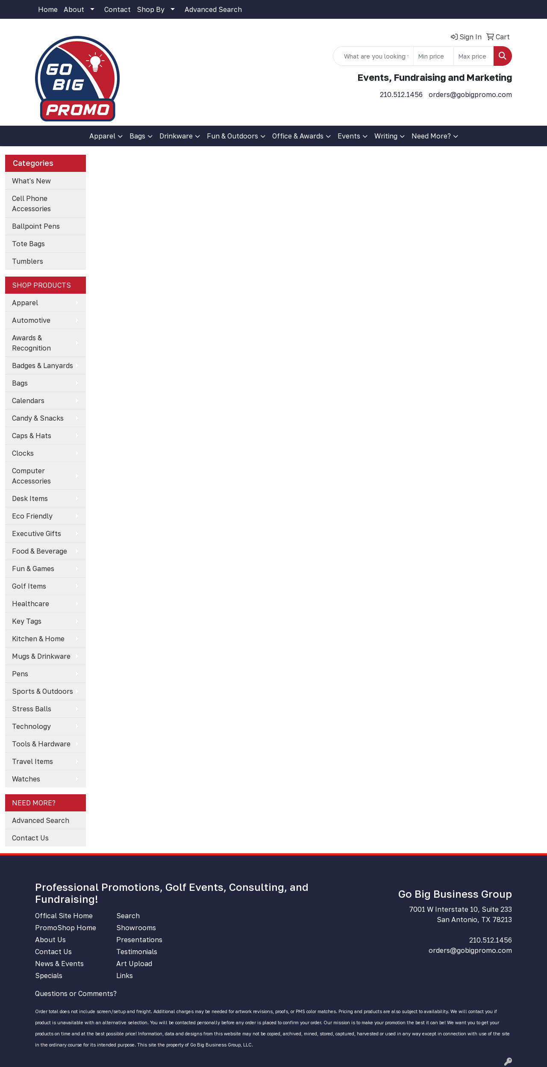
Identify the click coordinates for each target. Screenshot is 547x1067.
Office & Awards (297, 136)
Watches (26, 779)
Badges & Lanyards (42, 365)
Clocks (23, 453)
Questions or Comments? (76, 993)
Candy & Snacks (38, 418)
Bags (137, 136)
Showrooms (136, 927)
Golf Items (29, 586)
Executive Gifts (36, 533)
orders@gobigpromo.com (470, 94)
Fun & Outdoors (232, 136)
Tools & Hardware (41, 744)
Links (124, 975)
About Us (50, 939)
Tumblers (27, 261)
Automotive (31, 320)
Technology (31, 726)
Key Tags (26, 621)
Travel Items (32, 761)
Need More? (431, 136)
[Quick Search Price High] (473, 56)
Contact (117, 9)
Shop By (151, 9)
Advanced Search (213, 9)
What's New (31, 181)
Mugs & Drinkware (41, 656)
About (74, 9)
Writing (385, 136)
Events (349, 136)
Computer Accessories (31, 475)
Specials (48, 975)
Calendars (28, 400)
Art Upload (134, 963)
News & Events (59, 963)
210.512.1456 (401, 94)
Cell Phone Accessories (31, 203)
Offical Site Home (64, 915)
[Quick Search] (373, 56)
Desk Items (30, 498)
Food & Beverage (39, 551)
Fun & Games (33, 568)
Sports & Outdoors (42, 691)
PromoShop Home (65, 927)
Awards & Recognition (31, 342)
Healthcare (30, 603)
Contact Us (30, 838)
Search (128, 915)
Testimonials (136, 951)
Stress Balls (31, 708)
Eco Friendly (32, 516)
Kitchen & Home (38, 638)
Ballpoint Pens (36, 226)
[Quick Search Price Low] (433, 56)
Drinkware (176, 136)
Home (48, 9)
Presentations (139, 939)
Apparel (102, 136)
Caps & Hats (31, 435)
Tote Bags (28, 243)
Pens (20, 673)
